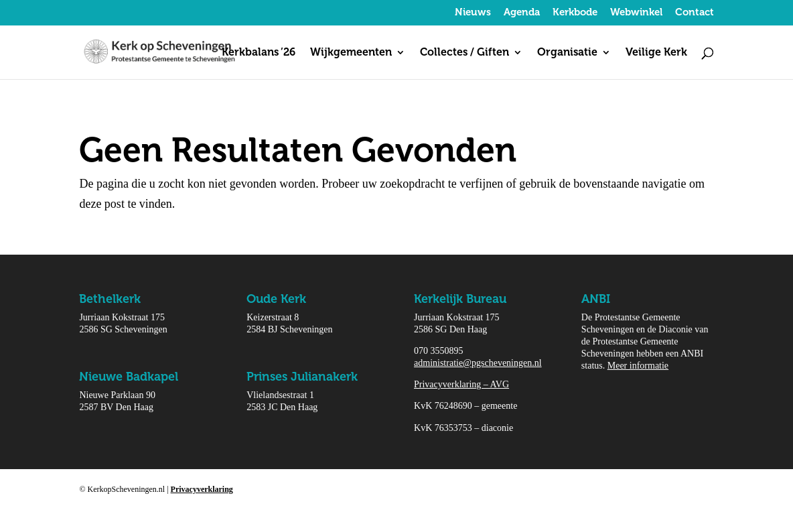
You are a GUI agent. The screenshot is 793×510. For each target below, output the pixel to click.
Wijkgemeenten (351, 53)
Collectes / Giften (464, 53)
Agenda (522, 12)
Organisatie (567, 53)
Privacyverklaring (202, 489)
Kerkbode (575, 12)
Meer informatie (637, 366)
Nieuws (473, 12)
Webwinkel (636, 12)
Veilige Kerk (656, 53)
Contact (694, 12)
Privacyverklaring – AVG (461, 384)
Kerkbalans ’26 (258, 53)
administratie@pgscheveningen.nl (478, 363)
